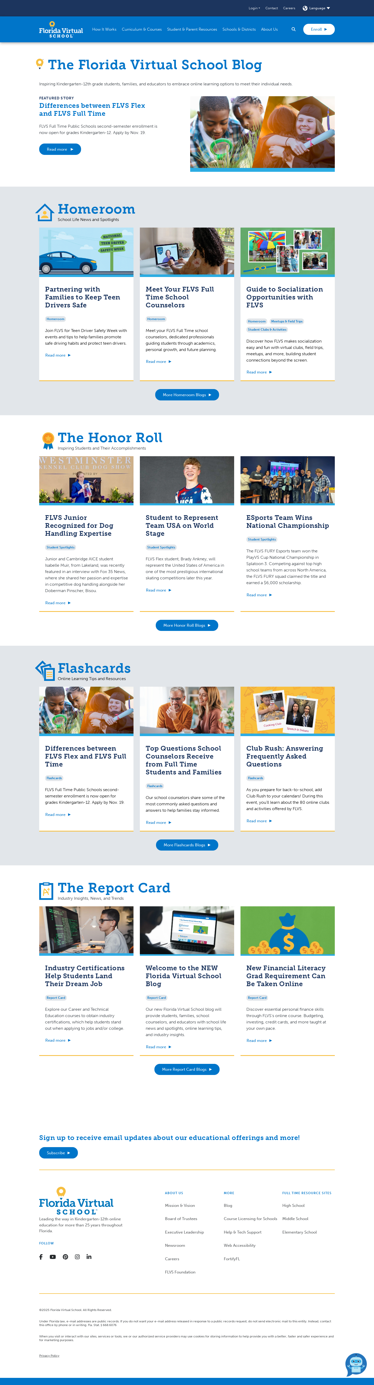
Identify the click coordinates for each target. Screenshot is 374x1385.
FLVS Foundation (180, 1272)
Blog (228, 1205)
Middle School (295, 1218)
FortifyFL (232, 1259)
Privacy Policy (49, 1356)
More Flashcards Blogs (184, 845)
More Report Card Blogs (184, 1069)
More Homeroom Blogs (184, 395)
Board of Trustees (181, 1218)
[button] (254, 8)
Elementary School (299, 1232)
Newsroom (175, 1245)
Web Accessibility (240, 1245)
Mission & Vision (180, 1205)
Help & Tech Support (242, 1232)
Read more (57, 149)
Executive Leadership (184, 1232)
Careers (289, 8)
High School (293, 1205)
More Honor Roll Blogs (184, 625)
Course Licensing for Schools (250, 1218)
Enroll (316, 29)
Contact (271, 8)
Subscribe (56, 1153)
